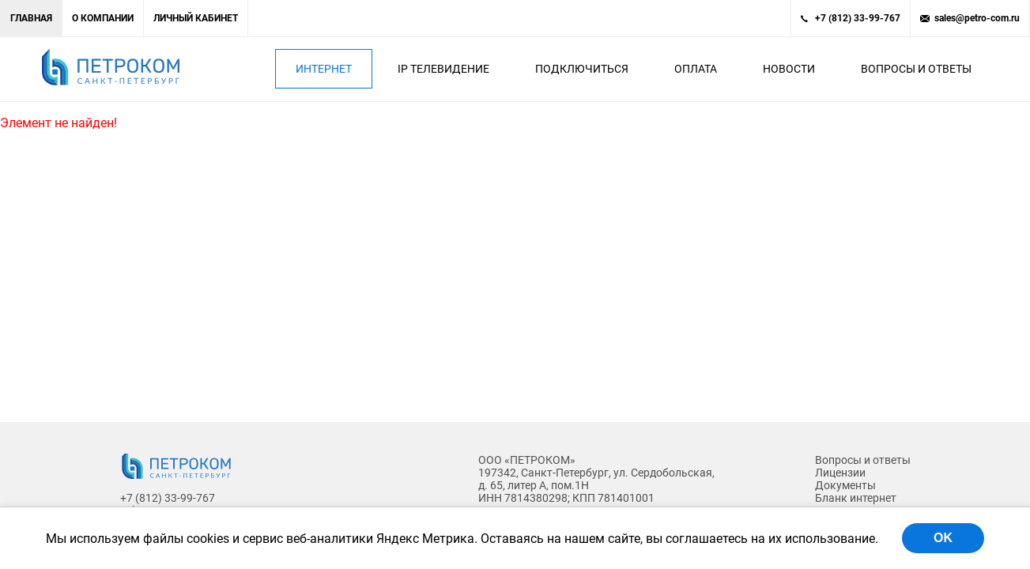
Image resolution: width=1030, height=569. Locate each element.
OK (943, 538)
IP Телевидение (443, 68)
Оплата (695, 68)
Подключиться (581, 68)
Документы (845, 485)
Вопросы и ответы (916, 68)
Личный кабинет (195, 18)
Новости (789, 68)
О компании (103, 18)
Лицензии (840, 472)
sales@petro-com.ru (977, 18)
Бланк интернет (855, 498)
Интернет (324, 68)
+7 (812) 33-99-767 (857, 18)
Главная (31, 18)
